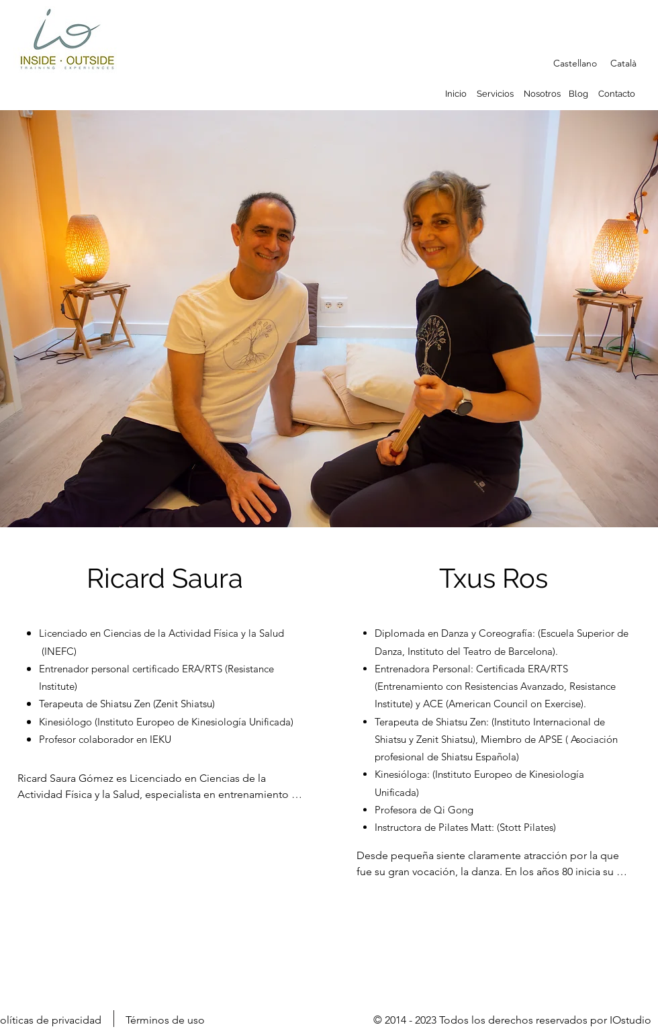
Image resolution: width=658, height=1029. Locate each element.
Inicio (456, 94)
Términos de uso (165, 1020)
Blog (578, 94)
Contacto (616, 94)
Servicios (496, 94)
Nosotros (542, 94)
